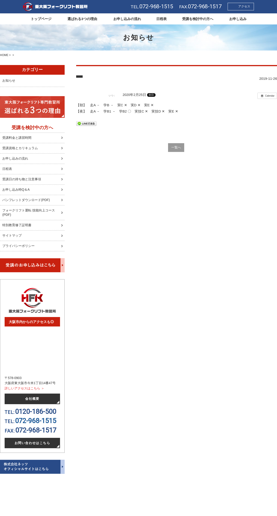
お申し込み (238, 19)
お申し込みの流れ (127, 19)
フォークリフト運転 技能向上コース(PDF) (30, 215)
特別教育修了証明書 (17, 229)
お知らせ (9, 81)
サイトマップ (12, 239)
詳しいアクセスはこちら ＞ (24, 392)
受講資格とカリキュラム (21, 150)
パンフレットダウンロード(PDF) (27, 203)
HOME (4, 55)
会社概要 (32, 403)
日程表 (161, 19)
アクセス (244, 6)
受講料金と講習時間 (17, 139)
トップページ (41, 19)
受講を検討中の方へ (197, 19)
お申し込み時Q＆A (17, 192)
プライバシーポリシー (19, 250)
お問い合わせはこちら (32, 447)
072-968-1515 (35, 425)
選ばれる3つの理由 (82, 19)
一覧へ (176, 148)
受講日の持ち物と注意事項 (23, 182)
